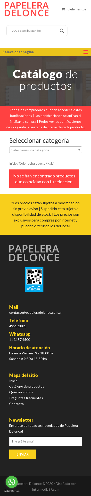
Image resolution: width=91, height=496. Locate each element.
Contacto (16, 404)
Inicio (13, 163)
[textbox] (45, 150)
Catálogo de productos (26, 386)
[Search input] (34, 30)
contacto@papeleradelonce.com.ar (35, 312)
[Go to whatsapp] (12, 482)
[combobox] (45, 149)
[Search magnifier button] (61, 30)
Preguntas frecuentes (26, 398)
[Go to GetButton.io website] (11, 491)
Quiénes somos (21, 392)
